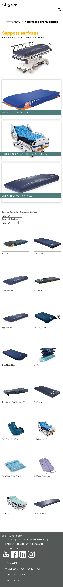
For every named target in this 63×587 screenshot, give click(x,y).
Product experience (14, 574)
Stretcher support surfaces (17, 195)
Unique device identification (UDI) (22, 568)
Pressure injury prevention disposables (23, 154)
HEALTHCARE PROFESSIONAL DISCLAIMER (23, 544)
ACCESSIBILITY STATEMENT (31, 539)
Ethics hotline (12, 580)
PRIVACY (8, 539)
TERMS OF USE (11, 548)
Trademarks (10, 563)
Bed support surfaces (14, 112)
